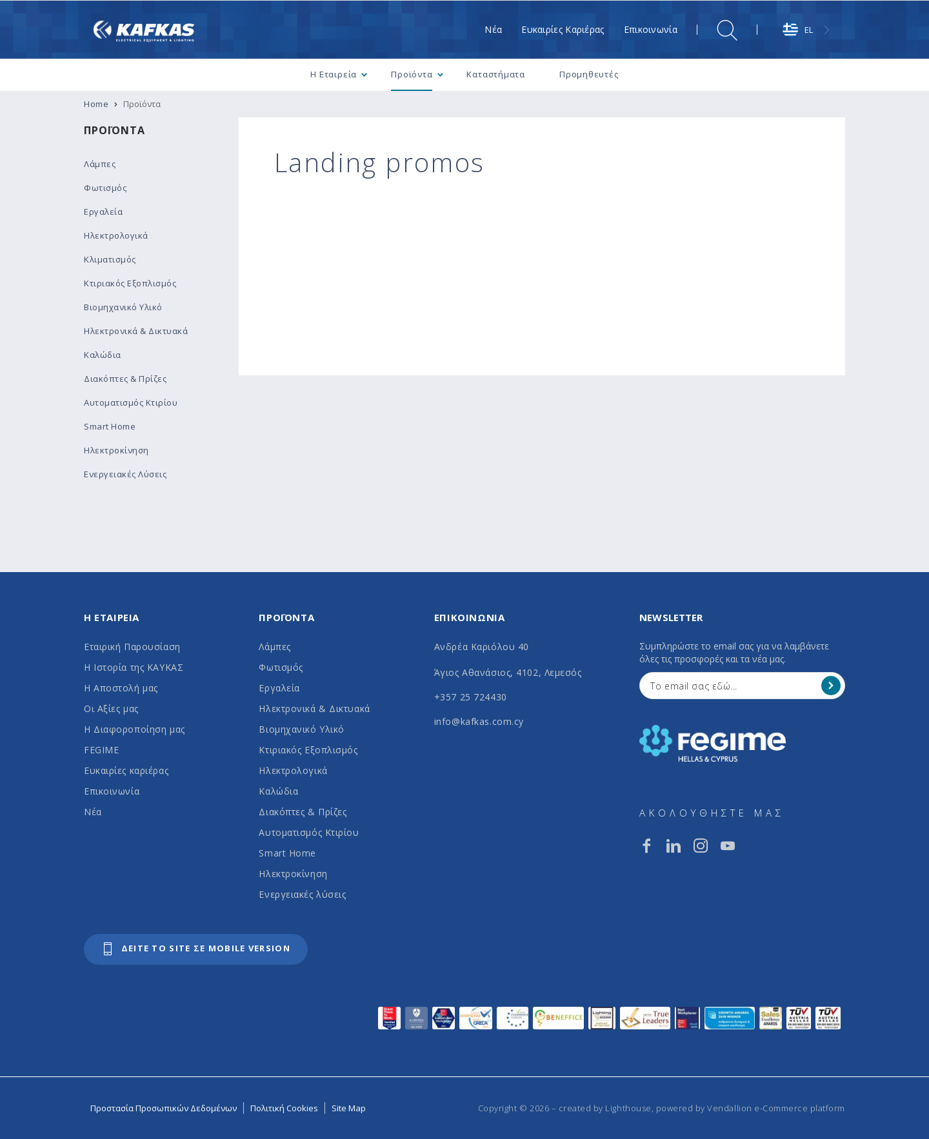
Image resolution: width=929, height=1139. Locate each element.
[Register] (831, 685)
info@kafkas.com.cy (479, 721)
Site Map (349, 1108)
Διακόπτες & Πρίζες (302, 812)
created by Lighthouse (605, 1108)
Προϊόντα (114, 130)
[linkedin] (673, 845)
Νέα (93, 812)
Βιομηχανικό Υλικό (302, 729)
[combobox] (807, 30)
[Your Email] (733, 685)
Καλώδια (278, 791)
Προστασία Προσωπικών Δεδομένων (163, 1108)
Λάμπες (274, 646)
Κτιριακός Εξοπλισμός (308, 750)
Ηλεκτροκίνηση (293, 873)
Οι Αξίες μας (111, 708)
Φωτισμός (281, 667)
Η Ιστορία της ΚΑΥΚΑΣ (133, 667)
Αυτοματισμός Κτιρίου (309, 832)
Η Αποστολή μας (121, 688)
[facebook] (646, 845)
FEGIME (101, 750)
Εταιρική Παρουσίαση (132, 646)
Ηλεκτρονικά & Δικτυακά (314, 708)
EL (798, 29)
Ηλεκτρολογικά (293, 770)
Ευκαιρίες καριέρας (126, 770)
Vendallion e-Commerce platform (776, 1108)
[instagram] (701, 845)
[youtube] (728, 845)
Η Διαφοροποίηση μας (134, 729)
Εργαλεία (279, 688)
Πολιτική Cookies (284, 1108)
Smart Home (287, 853)
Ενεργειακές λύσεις (302, 894)
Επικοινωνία (111, 791)
